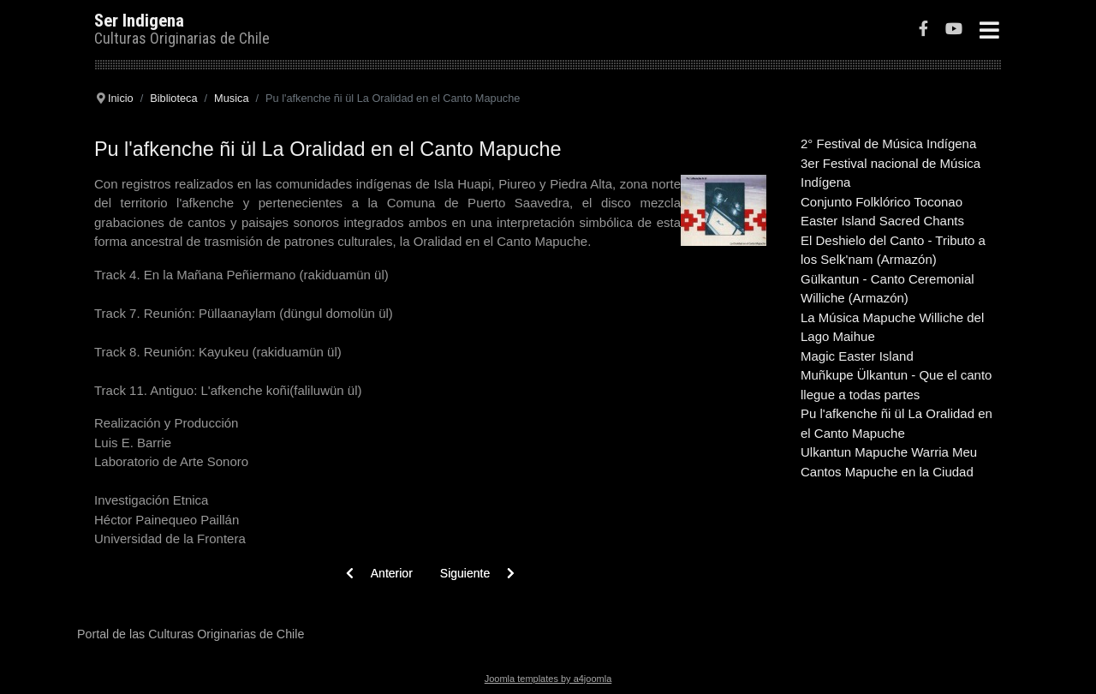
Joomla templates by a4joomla (548, 678)
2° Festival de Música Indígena (888, 143)
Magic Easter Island (857, 356)
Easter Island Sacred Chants (882, 220)
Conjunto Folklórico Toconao (881, 201)
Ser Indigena (139, 20)
